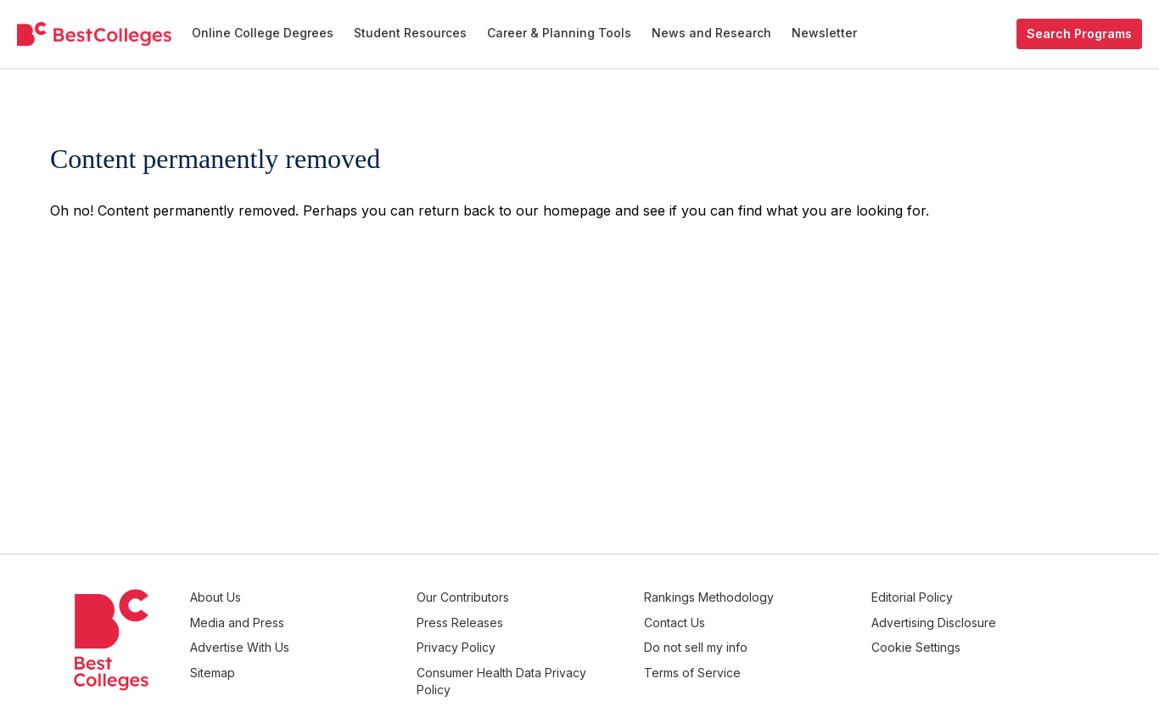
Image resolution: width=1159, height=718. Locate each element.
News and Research (711, 32)
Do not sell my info (750, 639)
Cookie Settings (943, 639)
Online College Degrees (262, 32)
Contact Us (728, 618)
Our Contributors (544, 597)
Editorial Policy (939, 597)
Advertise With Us (347, 639)
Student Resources (410, 32)
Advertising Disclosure (961, 618)
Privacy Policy (537, 639)
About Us (323, 597)
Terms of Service (746, 660)
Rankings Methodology (763, 597)
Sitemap (320, 660)
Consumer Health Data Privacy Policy (560, 669)
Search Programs (1079, 33)
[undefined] (94, 34)
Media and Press (345, 618)
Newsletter (824, 32)
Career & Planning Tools (559, 32)
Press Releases (541, 618)
